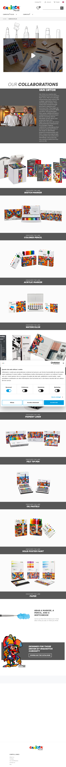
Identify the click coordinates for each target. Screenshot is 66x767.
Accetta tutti (54, 402)
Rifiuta (12, 402)
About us (12, 757)
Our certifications (14, 760)
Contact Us (12, 762)
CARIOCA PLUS (8, 14)
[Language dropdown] (63, 2)
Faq (10, 764)
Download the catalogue (40, 655)
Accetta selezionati (33, 402)
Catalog (11, 759)
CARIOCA (26, 14)
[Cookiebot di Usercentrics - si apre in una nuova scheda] (52, 363)
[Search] (53, 8)
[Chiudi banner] (63, 363)
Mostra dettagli (56, 397)
